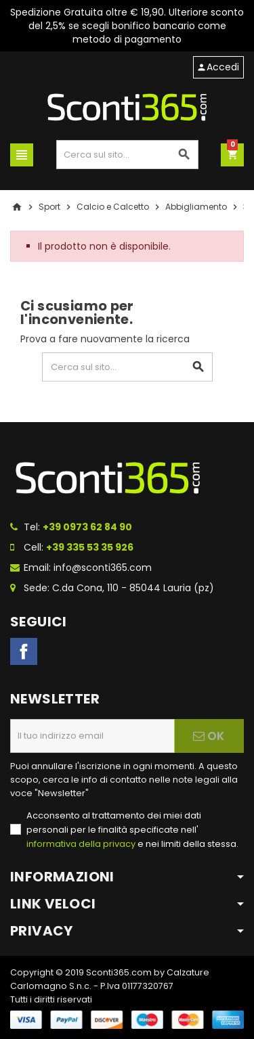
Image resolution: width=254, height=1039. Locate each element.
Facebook (23, 651)
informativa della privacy (80, 843)
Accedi (217, 67)
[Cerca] (127, 154)
